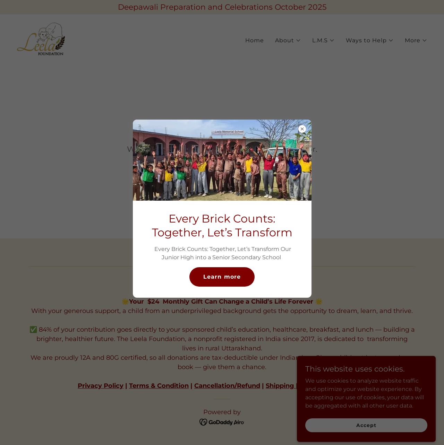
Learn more (221, 276)
